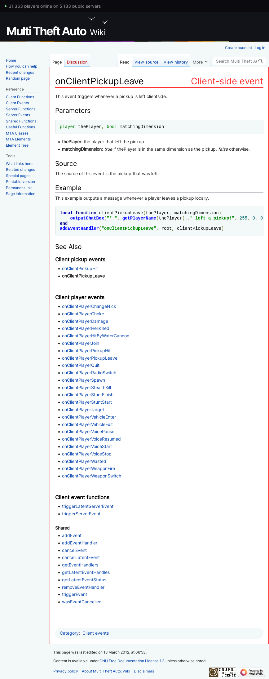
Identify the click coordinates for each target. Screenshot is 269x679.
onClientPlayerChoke (83, 313)
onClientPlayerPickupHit (86, 350)
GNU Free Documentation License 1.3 (132, 661)
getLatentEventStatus (84, 579)
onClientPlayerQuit (80, 365)
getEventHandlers (80, 564)
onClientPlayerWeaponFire (88, 468)
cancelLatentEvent (81, 557)
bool (112, 127)
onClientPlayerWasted (84, 461)
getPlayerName (139, 218)
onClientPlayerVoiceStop (87, 453)
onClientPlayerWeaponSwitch (91, 475)
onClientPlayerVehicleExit (87, 424)
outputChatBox (87, 218)
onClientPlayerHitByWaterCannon (95, 335)
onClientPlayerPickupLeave (89, 358)
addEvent (72, 535)
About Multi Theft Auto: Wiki (106, 671)
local (66, 213)
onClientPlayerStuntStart (87, 402)
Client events (95, 633)
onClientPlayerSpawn (83, 380)
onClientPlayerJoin (80, 343)
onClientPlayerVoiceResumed (91, 439)
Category (69, 633)
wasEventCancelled (82, 601)
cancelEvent (74, 550)
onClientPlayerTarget (83, 409)
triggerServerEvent (81, 513)
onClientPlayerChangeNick (89, 306)
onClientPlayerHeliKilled (85, 328)
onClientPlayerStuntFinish (87, 394)
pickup (221, 218)
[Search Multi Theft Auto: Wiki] (240, 61)
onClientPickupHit (80, 268)
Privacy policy (65, 671)
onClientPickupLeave (129, 228)
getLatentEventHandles (86, 572)
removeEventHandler (83, 587)
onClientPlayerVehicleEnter (89, 416)
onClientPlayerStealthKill (86, 387)
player (67, 127)
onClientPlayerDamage (85, 321)
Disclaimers (144, 671)
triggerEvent (74, 594)
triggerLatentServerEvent (87, 506)
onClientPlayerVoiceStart (87, 446)
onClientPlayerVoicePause (88, 431)
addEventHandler (79, 228)
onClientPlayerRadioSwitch (89, 372)
